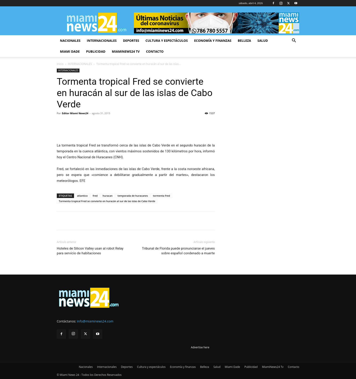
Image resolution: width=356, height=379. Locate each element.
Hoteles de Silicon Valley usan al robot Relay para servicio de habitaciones (90, 250)
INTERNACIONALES (80, 64)
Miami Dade (70, 51)
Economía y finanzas (212, 40)
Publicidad (95, 51)
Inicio (60, 64)
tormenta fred (161, 195)
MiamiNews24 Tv (126, 51)
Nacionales (70, 40)
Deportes (131, 40)
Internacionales (101, 40)
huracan (108, 195)
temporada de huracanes (133, 195)
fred (95, 195)
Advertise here (200, 347)
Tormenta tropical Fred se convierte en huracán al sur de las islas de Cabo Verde (107, 201)
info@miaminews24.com (95, 321)
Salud (262, 40)
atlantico (82, 195)
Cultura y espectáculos (167, 40)
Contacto (154, 51)
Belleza (244, 40)
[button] (293, 41)
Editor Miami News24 (75, 113)
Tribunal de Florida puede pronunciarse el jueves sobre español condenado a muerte (178, 250)
